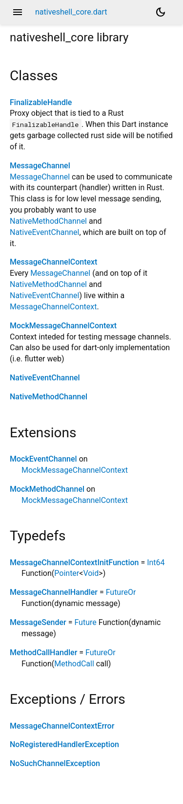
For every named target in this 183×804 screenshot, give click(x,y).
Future (85, 622)
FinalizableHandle (41, 102)
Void (91, 573)
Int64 (155, 562)
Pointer (66, 573)
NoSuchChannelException (55, 763)
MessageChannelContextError (62, 726)
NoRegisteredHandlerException (64, 744)
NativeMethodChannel (48, 221)
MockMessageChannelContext (63, 325)
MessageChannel (40, 165)
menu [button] (17, 12)
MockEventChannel (43, 459)
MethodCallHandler (43, 652)
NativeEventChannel (44, 232)
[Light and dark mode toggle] (160, 12)
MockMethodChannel (47, 489)
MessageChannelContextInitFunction (74, 562)
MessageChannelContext (53, 262)
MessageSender (38, 622)
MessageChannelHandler (54, 592)
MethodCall (74, 663)
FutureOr (121, 592)
